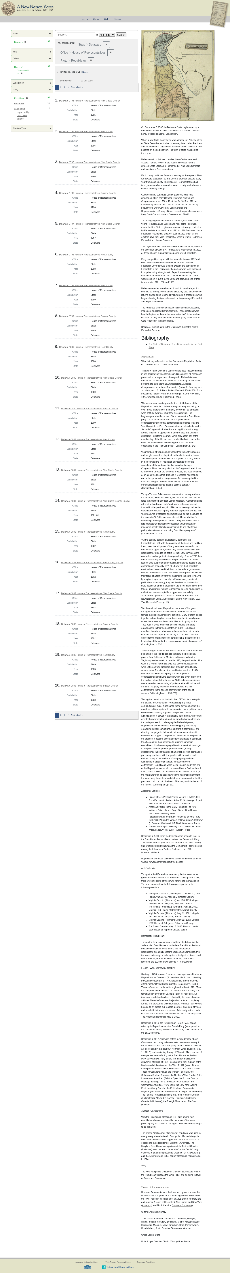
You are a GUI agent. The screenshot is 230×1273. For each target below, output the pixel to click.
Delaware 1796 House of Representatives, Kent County (86, 131)
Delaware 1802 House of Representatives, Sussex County (89, 624)
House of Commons (182, 1205)
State (15, 33)
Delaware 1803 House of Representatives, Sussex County (89, 686)
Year (15, 51)
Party (15, 89)
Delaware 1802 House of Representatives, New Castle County (91, 593)
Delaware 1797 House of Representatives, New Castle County (89, 224)
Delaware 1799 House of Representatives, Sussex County (87, 316)
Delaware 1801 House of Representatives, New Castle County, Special (95, 501)
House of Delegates (164, 1202)
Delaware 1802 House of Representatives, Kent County (88, 532)
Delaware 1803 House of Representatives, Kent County (88, 655)
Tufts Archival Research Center (118, 1262)
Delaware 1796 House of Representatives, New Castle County (89, 162)
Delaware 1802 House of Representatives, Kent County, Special (92, 562)
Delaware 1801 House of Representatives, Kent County (88, 439)
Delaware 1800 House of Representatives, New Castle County (91, 378)
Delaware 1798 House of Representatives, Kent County (86, 254)
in (97, 34)
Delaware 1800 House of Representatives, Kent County (86, 347)
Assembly (147, 1205)
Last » (80, 87)
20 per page (87, 80)
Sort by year (66, 80)
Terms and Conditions (146, 1262)
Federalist (19, 103)
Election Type (19, 128)
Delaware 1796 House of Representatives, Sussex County (87, 193)
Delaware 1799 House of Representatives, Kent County (86, 285)
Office (16, 58)
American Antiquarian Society (87, 1262)
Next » (85, 72)
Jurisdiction (18, 83)
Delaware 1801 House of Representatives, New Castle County (91, 470)
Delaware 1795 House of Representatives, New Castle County (89, 100)
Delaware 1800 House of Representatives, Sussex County (89, 408)
